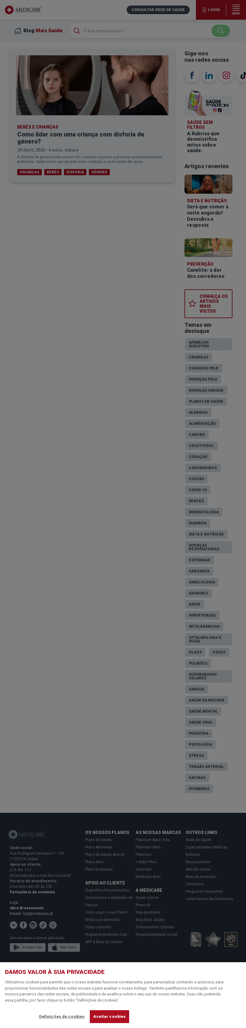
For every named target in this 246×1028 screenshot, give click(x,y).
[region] (123, 995)
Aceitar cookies (109, 1016)
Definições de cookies (62, 1016)
